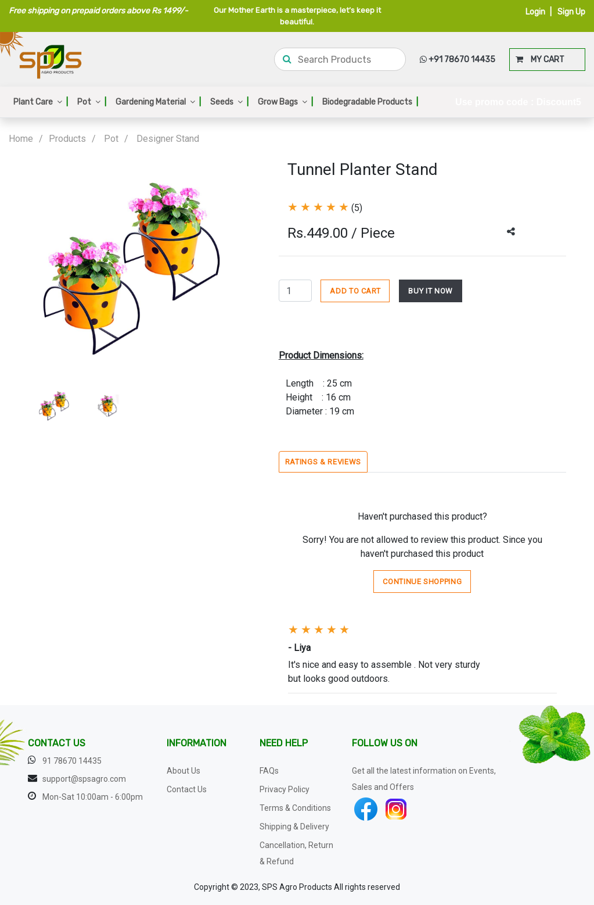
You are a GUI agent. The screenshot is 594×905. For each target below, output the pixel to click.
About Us (183, 770)
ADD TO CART (355, 291)
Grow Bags (285, 102)
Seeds (229, 102)
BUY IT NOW (430, 291)
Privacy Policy (284, 789)
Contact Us (187, 789)
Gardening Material (158, 102)
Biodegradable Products (370, 102)
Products (67, 138)
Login (535, 12)
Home (21, 138)
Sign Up (571, 12)
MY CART (540, 60)
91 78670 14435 (72, 761)
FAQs (269, 770)
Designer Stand (167, 138)
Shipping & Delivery (294, 826)
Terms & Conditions (295, 808)
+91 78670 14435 (457, 60)
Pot (91, 102)
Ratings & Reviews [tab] (323, 461)
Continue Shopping (422, 581)
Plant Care (40, 102)
